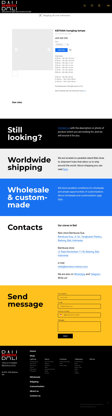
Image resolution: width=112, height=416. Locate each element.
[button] (85, 5)
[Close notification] (108, 403)
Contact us (64, 128)
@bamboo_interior (9, 365)
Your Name (62, 294)
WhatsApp (79, 274)
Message (61, 320)
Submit (65, 336)
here (84, 91)
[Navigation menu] (108, 5)
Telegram (95, 274)
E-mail (60, 302)
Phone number (64, 311)
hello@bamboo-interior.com (73, 266)
